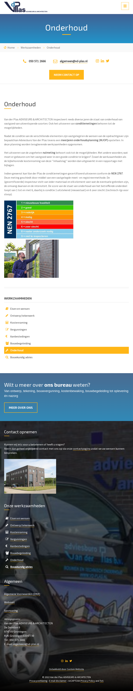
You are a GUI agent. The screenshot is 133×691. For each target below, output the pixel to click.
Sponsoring (11, 610)
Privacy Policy (88, 680)
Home (11, 47)
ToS (102, 680)
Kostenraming (19, 322)
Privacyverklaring (38, 680)
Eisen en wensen (20, 308)
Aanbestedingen (20, 336)
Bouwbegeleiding (20, 343)
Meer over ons (21, 407)
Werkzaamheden (31, 47)
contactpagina (81, 448)
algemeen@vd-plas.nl (73, 61)
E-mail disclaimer (57, 680)
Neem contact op (66, 74)
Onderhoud (16, 350)
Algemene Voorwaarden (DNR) (22, 594)
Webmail (9, 602)
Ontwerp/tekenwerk (22, 315)
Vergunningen (18, 329)
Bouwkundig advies (21, 357)
